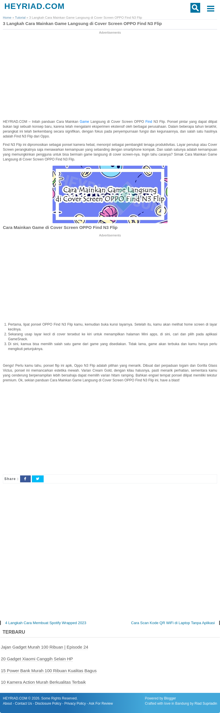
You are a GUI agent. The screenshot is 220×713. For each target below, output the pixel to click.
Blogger (170, 698)
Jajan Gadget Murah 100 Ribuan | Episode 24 (44, 647)
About (7, 703)
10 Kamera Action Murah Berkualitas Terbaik (43, 682)
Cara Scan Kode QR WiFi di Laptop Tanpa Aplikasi (173, 623)
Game (85, 122)
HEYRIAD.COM (34, 6)
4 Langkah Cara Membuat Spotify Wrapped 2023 (45, 623)
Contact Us (23, 703)
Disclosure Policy (48, 703)
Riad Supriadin (205, 703)
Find (149, 122)
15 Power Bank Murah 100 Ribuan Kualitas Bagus (49, 670)
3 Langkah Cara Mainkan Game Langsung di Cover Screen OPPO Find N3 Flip (82, 23)
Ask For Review (101, 703)
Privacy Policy (75, 703)
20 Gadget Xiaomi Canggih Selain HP (37, 658)
